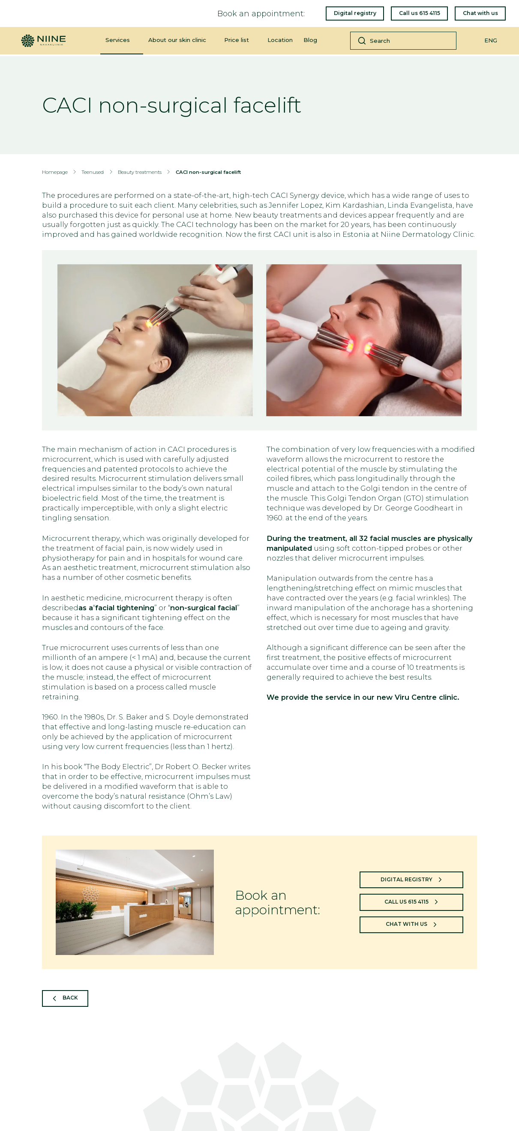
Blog (310, 41)
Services (117, 41)
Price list (236, 41)
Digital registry (354, 14)
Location (280, 41)
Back (71, 998)
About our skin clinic (177, 41)
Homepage (55, 172)
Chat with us (479, 14)
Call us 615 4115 (418, 14)
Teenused (92, 172)
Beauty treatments (140, 172)
